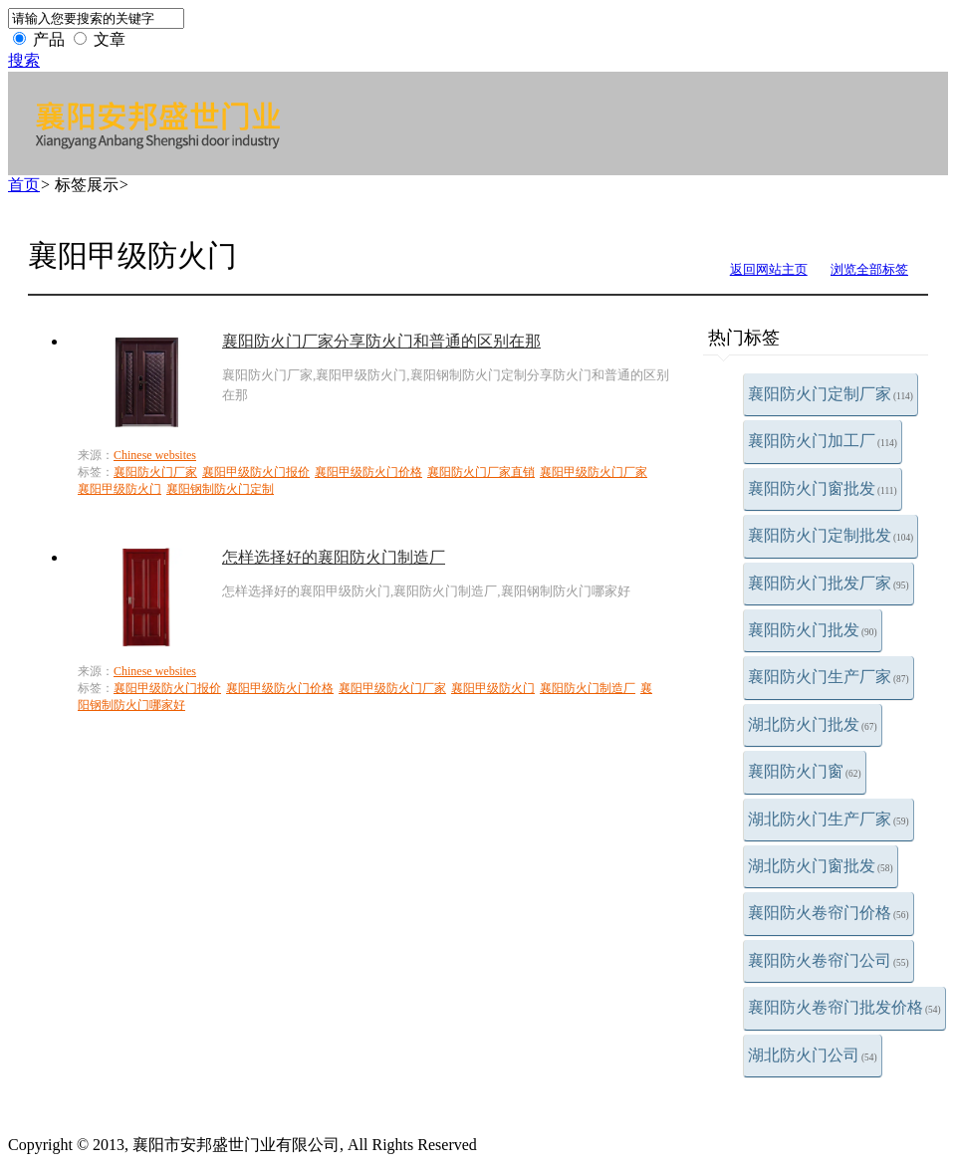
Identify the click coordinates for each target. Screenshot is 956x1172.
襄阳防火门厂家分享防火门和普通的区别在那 (381, 341)
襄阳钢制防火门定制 (220, 489)
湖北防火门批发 (812, 724)
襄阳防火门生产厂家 (828, 676)
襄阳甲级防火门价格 (368, 472)
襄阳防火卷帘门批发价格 (844, 1007)
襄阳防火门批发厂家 (828, 583)
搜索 (24, 60)
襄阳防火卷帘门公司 (828, 960)
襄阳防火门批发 (812, 629)
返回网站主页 (769, 269)
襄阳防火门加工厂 (822, 440)
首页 (24, 184)
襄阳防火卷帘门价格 (828, 912)
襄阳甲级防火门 (119, 489)
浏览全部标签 (869, 269)
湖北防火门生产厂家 (828, 819)
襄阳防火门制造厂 (587, 688)
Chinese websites (155, 455)
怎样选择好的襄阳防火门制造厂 (333, 557)
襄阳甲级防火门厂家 (593, 472)
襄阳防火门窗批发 (822, 488)
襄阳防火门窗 (804, 771)
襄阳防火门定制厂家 (830, 393)
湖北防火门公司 (812, 1055)
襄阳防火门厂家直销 (481, 472)
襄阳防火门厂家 (155, 472)
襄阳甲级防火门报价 (256, 472)
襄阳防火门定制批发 (830, 535)
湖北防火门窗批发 (820, 865)
